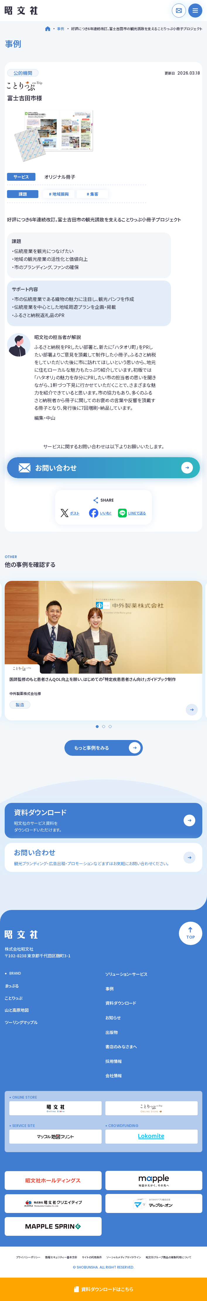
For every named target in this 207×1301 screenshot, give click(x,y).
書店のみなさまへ (121, 1046)
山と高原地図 (17, 1010)
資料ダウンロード (120, 1003)
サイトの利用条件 (92, 1257)
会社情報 (113, 1075)
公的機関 (22, 72)
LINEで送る (137, 513)
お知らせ (113, 1018)
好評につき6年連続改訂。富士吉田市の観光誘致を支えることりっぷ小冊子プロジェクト (136, 28)
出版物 (111, 1032)
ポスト (74, 513)
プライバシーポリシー (28, 1257)
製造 (20, 705)
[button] (97, 726)
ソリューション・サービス (126, 974)
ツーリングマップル (21, 1022)
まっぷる (12, 986)
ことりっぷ (13, 998)
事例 (60, 28)
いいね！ (106, 513)
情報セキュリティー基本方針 (61, 1257)
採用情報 (113, 1061)
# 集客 (92, 194)
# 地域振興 (59, 194)
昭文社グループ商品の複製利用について (168, 1257)
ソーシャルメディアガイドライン (124, 1257)
